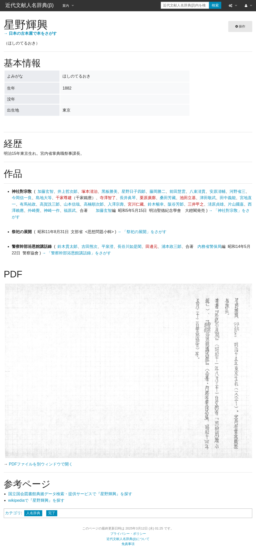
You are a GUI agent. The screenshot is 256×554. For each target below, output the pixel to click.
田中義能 (228, 198)
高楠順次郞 (94, 204)
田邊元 (152, 246)
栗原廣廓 (148, 198)
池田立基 (188, 198)
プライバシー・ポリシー (128, 533)
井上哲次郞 (68, 191)
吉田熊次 (90, 246)
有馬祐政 (28, 204)
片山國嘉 (236, 204)
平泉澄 (108, 246)
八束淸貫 (198, 191)
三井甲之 (196, 204)
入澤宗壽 (116, 204)
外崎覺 (34, 210)
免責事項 (128, 544)
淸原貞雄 (216, 204)
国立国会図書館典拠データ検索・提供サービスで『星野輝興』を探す (70, 494)
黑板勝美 (110, 191)
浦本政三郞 (172, 246)
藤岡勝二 (158, 191)
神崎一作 (52, 210)
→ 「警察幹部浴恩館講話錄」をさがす (76, 253)
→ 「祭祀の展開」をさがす (141, 232)
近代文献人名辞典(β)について (128, 539)
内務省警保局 (210, 246)
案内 (65, 6)
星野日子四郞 (134, 191)
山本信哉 (72, 204)
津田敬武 (208, 198)
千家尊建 (64, 198)
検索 (215, 5)
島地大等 (44, 198)
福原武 (70, 210)
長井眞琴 (128, 198)
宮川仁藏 (136, 204)
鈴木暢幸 (156, 204)
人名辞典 (33, 513)
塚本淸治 (90, 191)
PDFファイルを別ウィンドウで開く (41, 464)
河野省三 (238, 191)
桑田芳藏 (168, 198)
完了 (51, 513)
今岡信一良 (22, 198)
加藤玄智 (46, 191)
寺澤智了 (108, 198)
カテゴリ (13, 513)
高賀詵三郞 (50, 204)
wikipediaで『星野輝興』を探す (36, 500)
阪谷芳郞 (176, 204)
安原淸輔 (218, 191)
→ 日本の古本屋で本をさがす (30, 33)
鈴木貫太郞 (68, 246)
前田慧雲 (178, 191)
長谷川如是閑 (130, 246)
